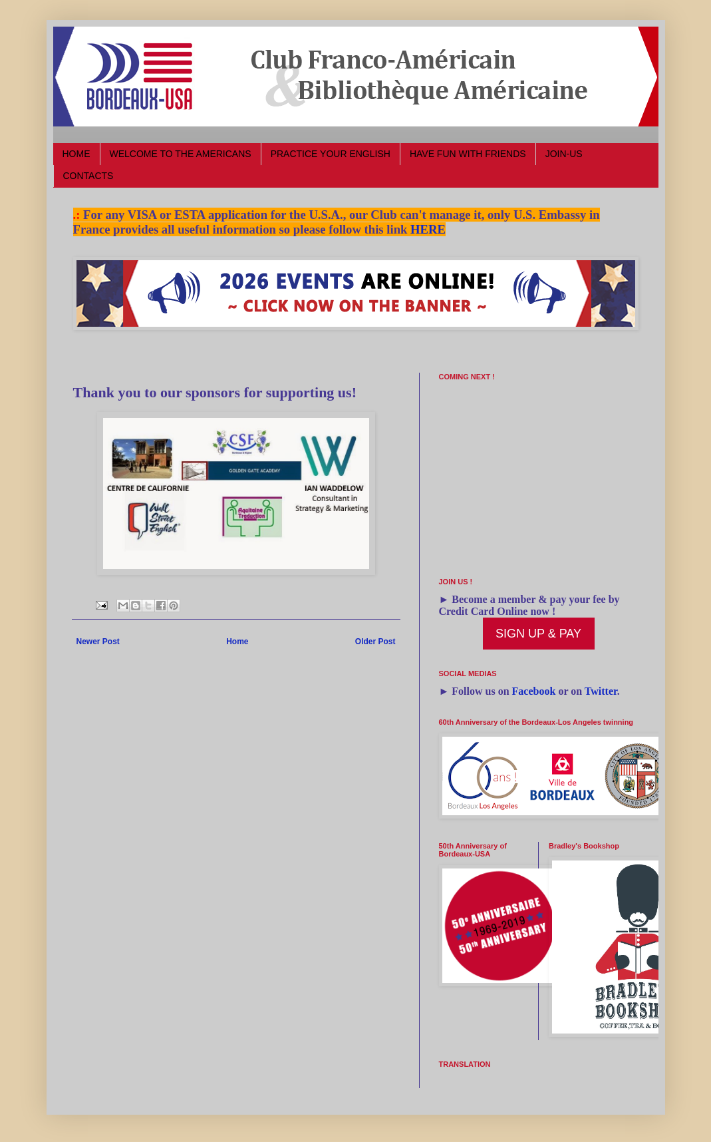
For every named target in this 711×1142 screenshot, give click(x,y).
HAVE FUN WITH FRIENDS (468, 153)
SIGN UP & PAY (538, 633)
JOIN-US (564, 153)
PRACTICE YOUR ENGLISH (330, 153)
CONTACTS (88, 175)
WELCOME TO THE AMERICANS (180, 153)
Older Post (375, 641)
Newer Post (98, 641)
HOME (76, 153)
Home (237, 641)
